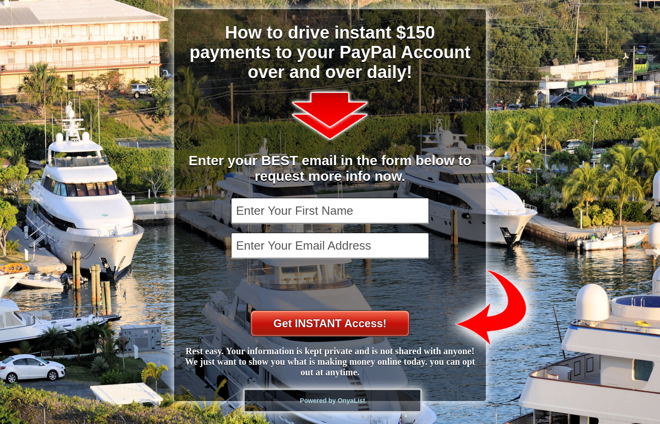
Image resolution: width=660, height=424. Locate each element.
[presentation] (331, 285)
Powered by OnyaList (332, 400)
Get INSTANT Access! (330, 323)
